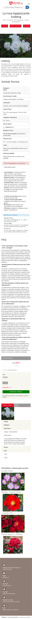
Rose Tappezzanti (18, 20)
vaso (16, 405)
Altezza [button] (26, 26)
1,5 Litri (5, 377)
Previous (2, 46)
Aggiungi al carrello (16, 391)
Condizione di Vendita (24, 617)
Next (29, 46)
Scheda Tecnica (7, 405)
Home (4, 20)
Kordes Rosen (13, 370)
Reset (5, 383)
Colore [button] (4, 26)
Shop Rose (10, 20)
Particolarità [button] (15, 26)
